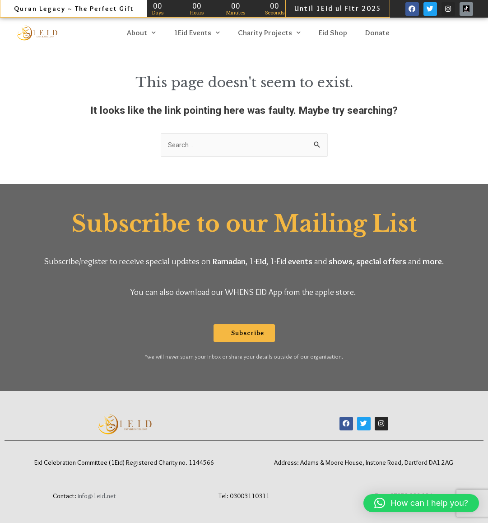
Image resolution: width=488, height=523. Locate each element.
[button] (244, 332)
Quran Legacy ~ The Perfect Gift (74, 8)
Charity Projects (269, 32)
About (141, 32)
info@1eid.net (97, 495)
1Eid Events (197, 32)
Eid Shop (333, 32)
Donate (377, 32)
